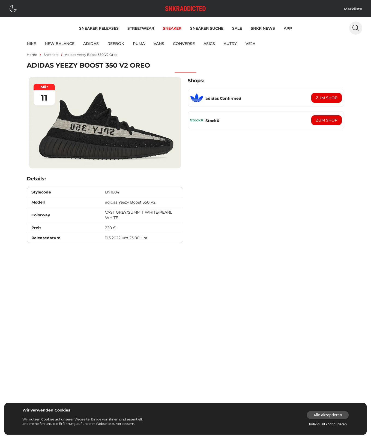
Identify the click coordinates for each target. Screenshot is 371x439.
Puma (139, 43)
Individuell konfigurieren (328, 424)
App (288, 28)
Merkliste (353, 9)
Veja (250, 43)
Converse (184, 43)
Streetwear (140, 28)
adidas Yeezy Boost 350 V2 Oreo (91, 55)
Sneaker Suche (206, 28)
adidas (91, 43)
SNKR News (263, 28)
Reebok (115, 43)
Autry (230, 43)
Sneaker (172, 28)
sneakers (51, 55)
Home (32, 55)
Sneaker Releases (99, 28)
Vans (159, 43)
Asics (209, 43)
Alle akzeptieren (327, 414)
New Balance (59, 43)
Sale (237, 28)
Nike (31, 43)
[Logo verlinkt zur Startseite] (185, 8)
